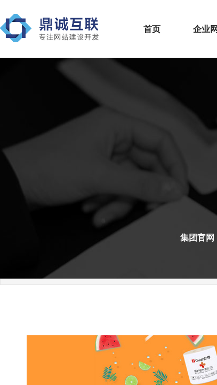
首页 (151, 29)
